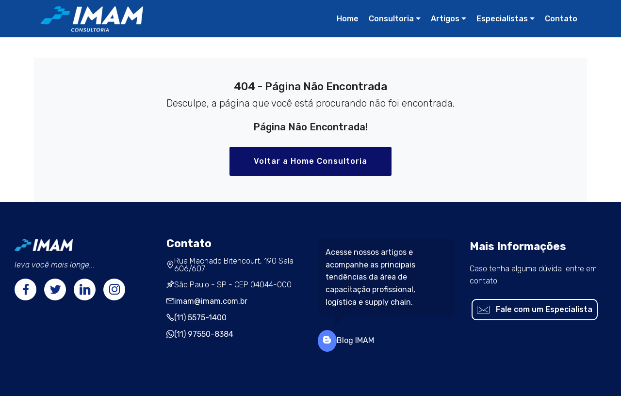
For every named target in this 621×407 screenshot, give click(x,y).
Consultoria (391, 18)
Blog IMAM (355, 340)
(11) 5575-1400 (200, 317)
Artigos (445, 18)
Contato (561, 18)
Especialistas (502, 18)
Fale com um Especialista (534, 310)
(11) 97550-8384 (203, 334)
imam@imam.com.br (210, 301)
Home (348, 18)
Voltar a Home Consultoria (310, 161)
